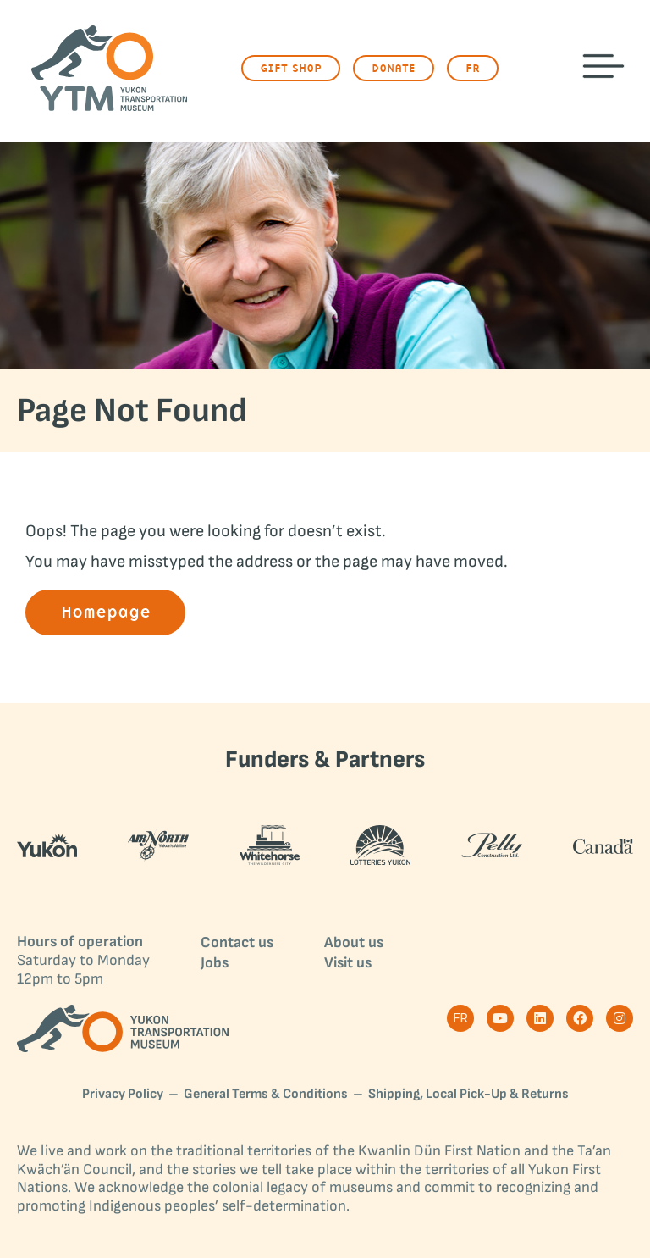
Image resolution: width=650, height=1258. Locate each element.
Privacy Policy (122, 1095)
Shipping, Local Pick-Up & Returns (468, 1095)
